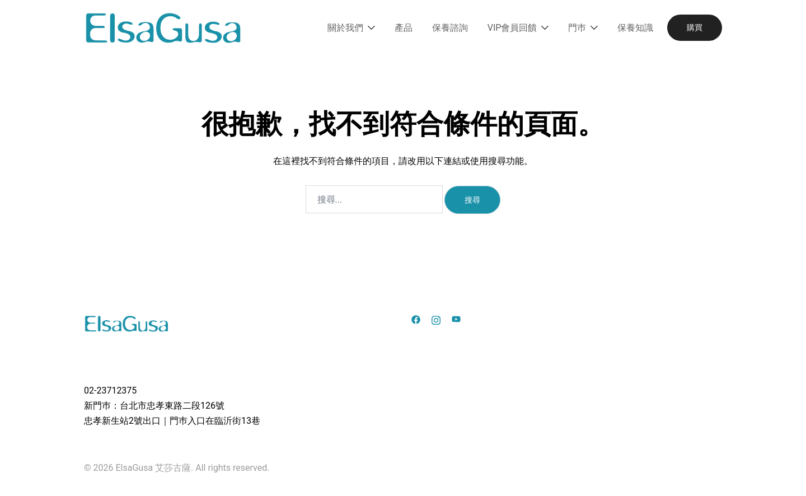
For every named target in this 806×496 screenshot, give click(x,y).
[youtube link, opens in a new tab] (456, 318)
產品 (404, 27)
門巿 (577, 27)
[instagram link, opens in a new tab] (436, 318)
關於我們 (345, 27)
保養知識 (635, 27)
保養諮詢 (450, 27)
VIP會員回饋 (512, 27)
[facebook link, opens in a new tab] (415, 318)
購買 (694, 27)
